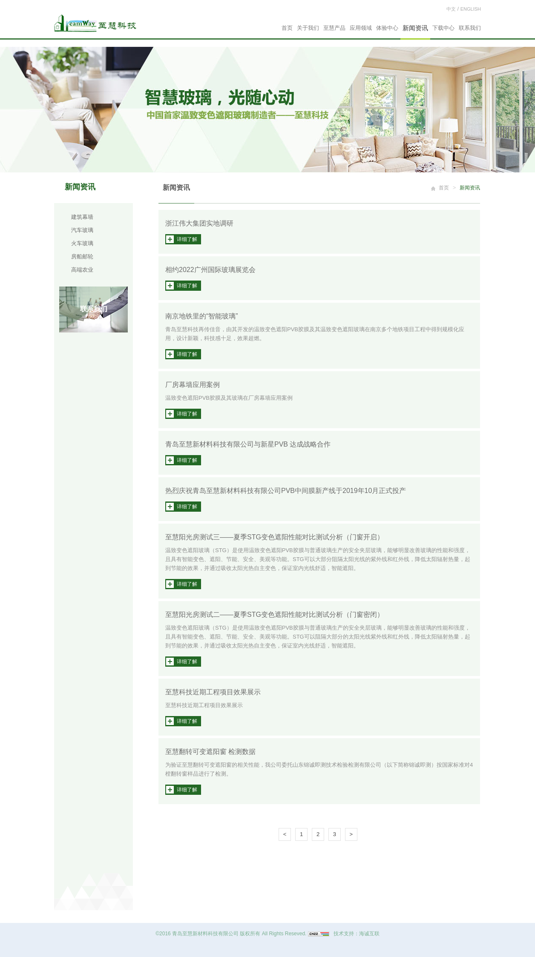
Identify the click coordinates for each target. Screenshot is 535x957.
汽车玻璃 (82, 230)
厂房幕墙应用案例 (192, 384)
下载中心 (443, 28)
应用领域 (361, 28)
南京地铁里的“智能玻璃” (201, 316)
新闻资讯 (415, 28)
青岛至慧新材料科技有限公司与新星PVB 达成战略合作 (248, 444)
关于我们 (308, 28)
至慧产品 (334, 28)
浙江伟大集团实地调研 (199, 223)
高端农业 (82, 269)
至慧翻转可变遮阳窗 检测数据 (210, 751)
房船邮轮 (82, 256)
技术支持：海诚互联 (357, 934)
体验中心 (387, 28)
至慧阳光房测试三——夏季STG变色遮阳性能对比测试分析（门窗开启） (274, 537)
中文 (451, 8)
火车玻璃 (82, 243)
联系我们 (470, 28)
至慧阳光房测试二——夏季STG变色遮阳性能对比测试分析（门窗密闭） (274, 614)
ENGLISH (470, 8)
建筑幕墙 (82, 217)
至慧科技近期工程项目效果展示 (213, 692)
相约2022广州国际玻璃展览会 (210, 269)
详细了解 (187, 239)
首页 (287, 28)
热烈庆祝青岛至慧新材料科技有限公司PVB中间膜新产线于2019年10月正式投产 (285, 490)
